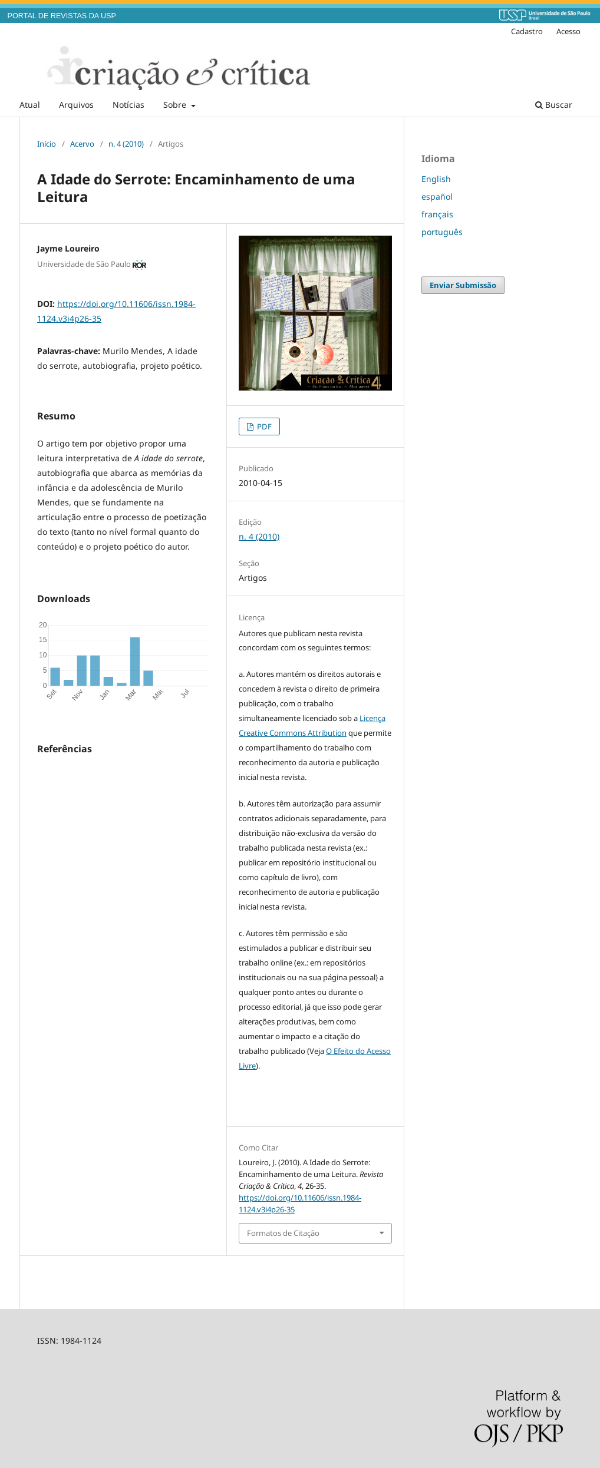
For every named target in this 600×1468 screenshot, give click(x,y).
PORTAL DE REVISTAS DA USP (62, 16)
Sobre (176, 104)
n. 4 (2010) (126, 143)
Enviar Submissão (463, 285)
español (437, 196)
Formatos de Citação (283, 1233)
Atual (29, 104)
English (436, 178)
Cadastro (527, 31)
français (437, 214)
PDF (263, 426)
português (442, 231)
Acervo (82, 143)
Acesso (568, 31)
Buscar (553, 104)
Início (46, 143)
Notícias (128, 104)
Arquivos (76, 104)
